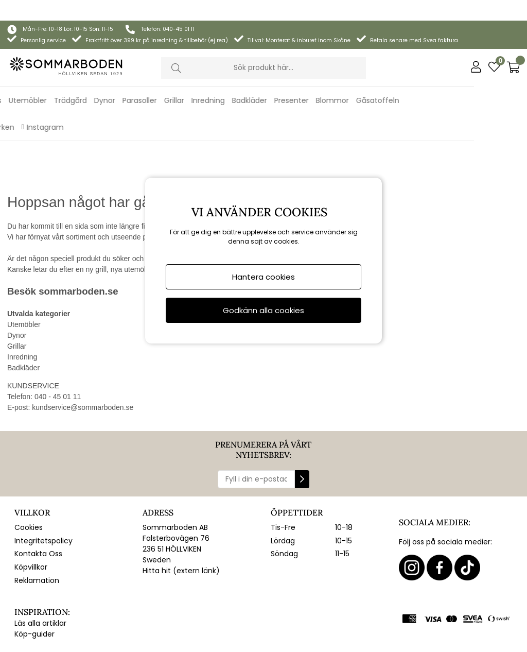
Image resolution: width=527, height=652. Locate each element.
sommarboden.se (78, 229)
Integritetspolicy (43, 478)
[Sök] (263, 47)
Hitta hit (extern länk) (181, 508)
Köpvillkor (30, 505)
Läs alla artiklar (40, 561)
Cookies (28, 465)
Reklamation (36, 518)
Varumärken (45, 106)
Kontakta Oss (38, 491)
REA (10, 106)
